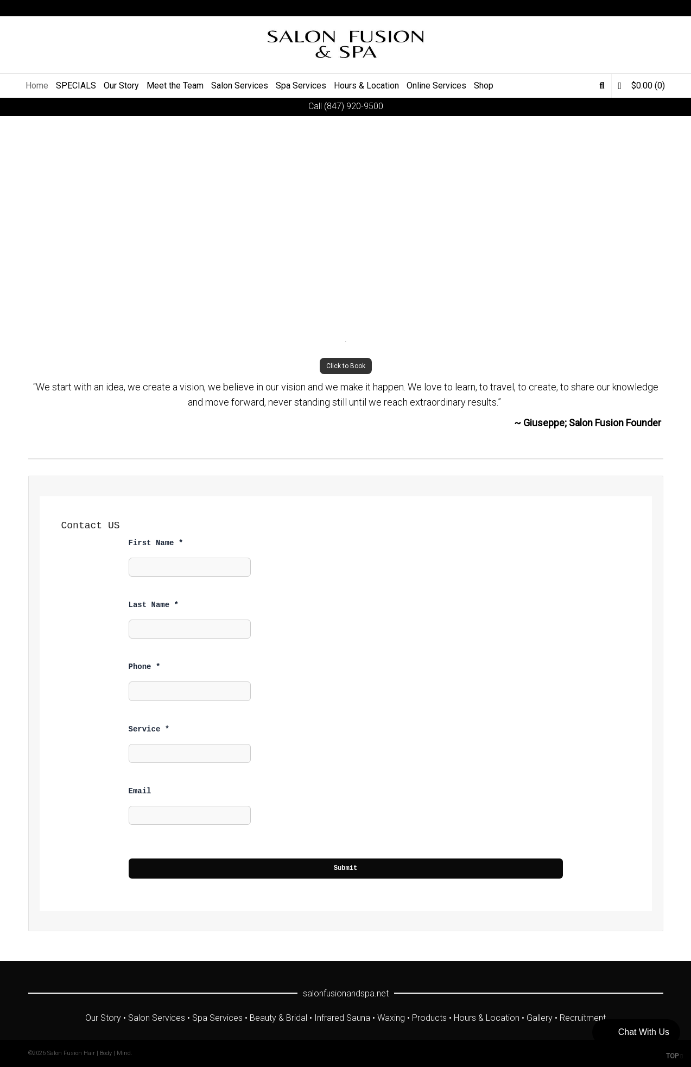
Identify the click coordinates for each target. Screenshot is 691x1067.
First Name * (156, 543)
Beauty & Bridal (278, 1018)
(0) (641, 85)
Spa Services (217, 1018)
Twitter (599, 8)
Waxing (391, 1018)
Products (429, 1018)
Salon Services (156, 1018)
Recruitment (583, 1018)
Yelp (662, 8)
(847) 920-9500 (353, 106)
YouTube (630, 8)
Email (140, 791)
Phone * (145, 666)
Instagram (646, 8)
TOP (674, 1056)
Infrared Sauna (342, 1018)
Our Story (103, 1018)
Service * (149, 729)
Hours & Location (486, 1018)
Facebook (615, 8)
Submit (346, 868)
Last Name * (154, 605)
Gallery (540, 1018)
